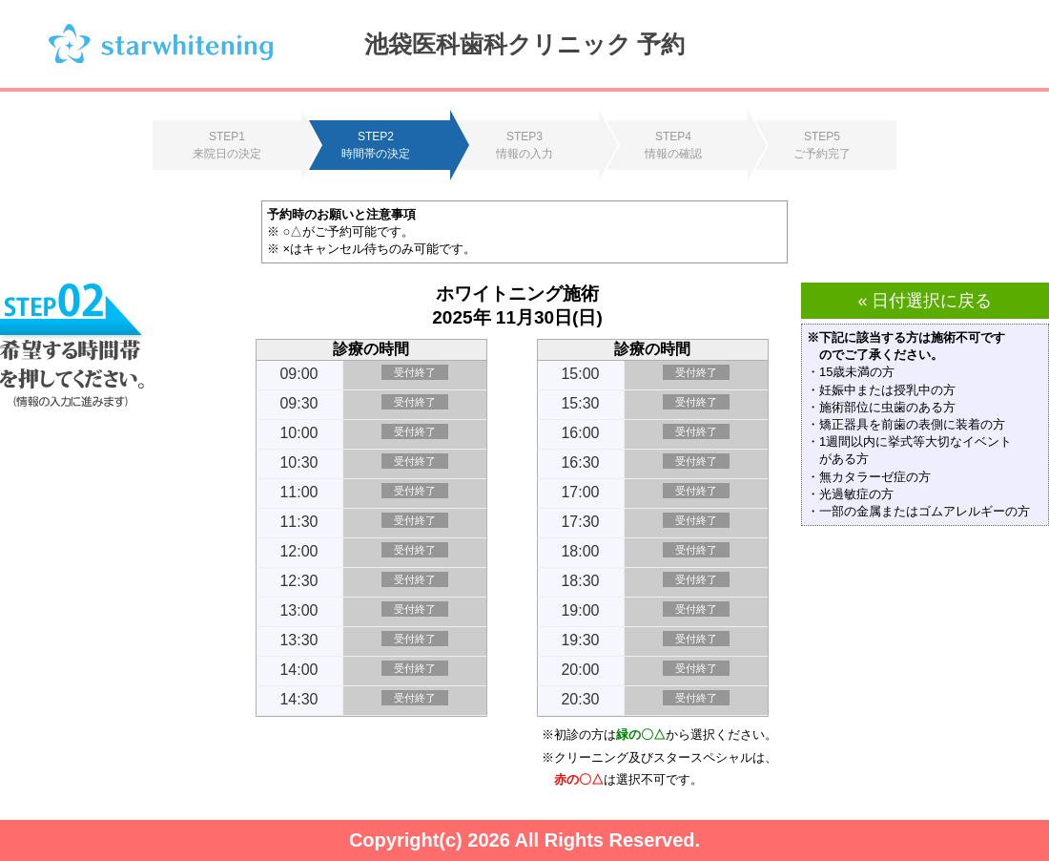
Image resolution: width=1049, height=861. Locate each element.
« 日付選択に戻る (924, 300)
